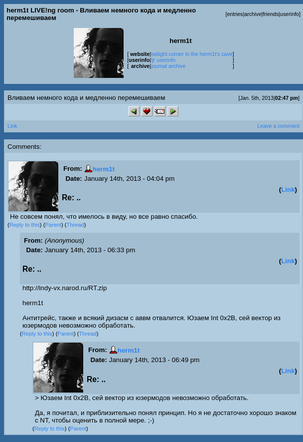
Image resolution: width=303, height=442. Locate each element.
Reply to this (24, 225)
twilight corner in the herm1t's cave (192, 54)
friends (271, 14)
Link (12, 126)
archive (252, 14)
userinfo (289, 14)
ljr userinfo (163, 60)
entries (235, 14)
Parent (53, 225)
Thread (75, 225)
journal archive (168, 66)
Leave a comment (278, 126)
